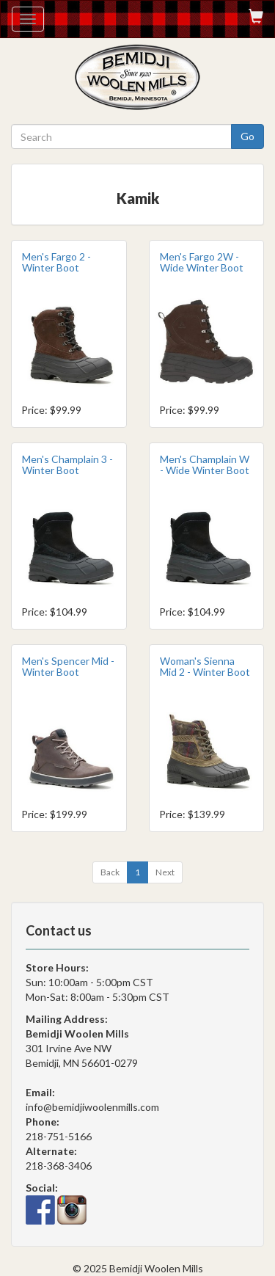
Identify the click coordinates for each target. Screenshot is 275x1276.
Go (247, 136)
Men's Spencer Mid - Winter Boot (68, 666)
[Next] (165, 872)
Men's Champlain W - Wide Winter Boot (204, 464)
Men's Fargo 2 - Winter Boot (56, 262)
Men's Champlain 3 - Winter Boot (67, 464)
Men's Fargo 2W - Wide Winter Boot (201, 262)
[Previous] (110, 872)
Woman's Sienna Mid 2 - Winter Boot (205, 666)
